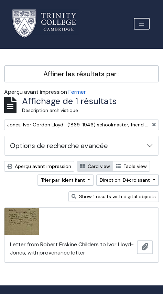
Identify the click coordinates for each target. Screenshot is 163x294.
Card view (95, 166)
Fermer (77, 91)
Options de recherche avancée (59, 145)
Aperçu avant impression (39, 166)
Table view (131, 166)
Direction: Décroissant (125, 180)
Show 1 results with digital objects (114, 196)
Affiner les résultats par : (81, 73)
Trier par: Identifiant (63, 180)
